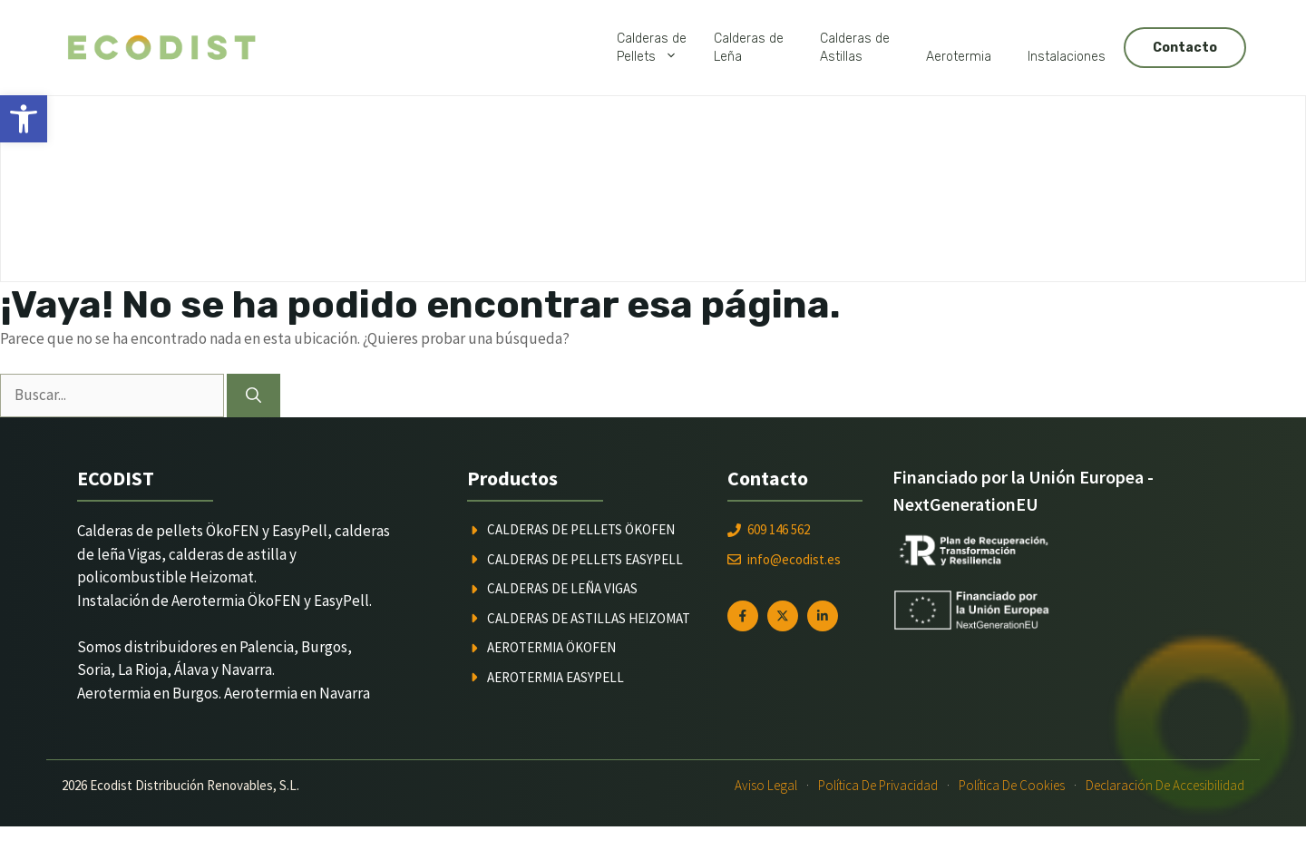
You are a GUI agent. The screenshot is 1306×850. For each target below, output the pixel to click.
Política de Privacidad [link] (878, 785)
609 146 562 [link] (778, 529)
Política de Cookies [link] (1012, 785)
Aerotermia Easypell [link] (555, 677)
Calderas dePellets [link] (656, 48)
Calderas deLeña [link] (749, 47)
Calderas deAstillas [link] (855, 47)
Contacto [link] (1185, 47)
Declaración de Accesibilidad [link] (1165, 785)
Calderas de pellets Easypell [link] (585, 559)
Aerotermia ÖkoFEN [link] (551, 647)
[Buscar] (253, 395)
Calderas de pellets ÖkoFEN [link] (581, 529)
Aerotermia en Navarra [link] (297, 693)
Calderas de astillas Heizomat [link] (588, 618)
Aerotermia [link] (958, 56)
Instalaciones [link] (1067, 56)
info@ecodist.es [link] (794, 559)
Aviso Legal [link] (766, 785)
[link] (23, 118)
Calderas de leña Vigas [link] (562, 588)
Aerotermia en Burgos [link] (148, 693)
